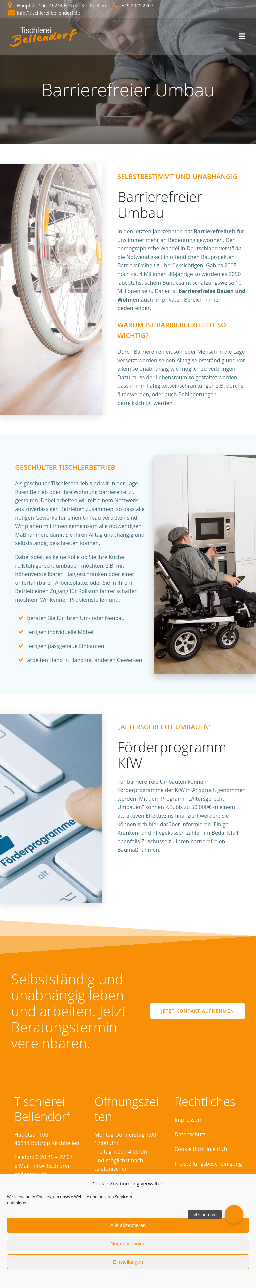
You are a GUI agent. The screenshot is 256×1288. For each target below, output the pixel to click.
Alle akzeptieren (128, 1225)
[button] (234, 1214)
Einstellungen (128, 1262)
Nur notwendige (127, 1243)
